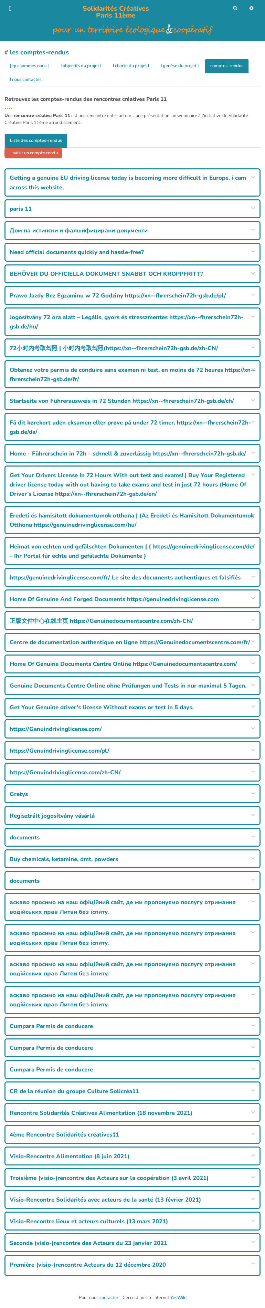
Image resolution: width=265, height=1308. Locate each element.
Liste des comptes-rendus (36, 140)
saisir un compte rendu (35, 153)
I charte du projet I (131, 66)
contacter (108, 1298)
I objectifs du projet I (81, 66)
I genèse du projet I (180, 66)
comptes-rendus (226, 66)
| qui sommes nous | (29, 66)
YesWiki (178, 1298)
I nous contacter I (26, 79)
